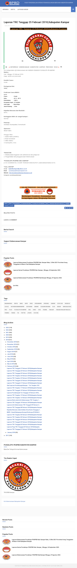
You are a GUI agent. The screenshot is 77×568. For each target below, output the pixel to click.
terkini (6, 205)
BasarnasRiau (8, 303)
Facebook (67, 303)
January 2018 (11, 432)
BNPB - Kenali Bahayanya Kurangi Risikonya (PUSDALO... (23, 412)
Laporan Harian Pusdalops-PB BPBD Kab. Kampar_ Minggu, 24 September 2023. (37, 270)
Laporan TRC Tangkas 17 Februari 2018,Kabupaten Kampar (24, 388)
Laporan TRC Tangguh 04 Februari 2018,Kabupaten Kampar (24, 419)
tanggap (51, 309)
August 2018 (11, 351)
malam (59, 306)
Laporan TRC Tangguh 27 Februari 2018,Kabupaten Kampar (24, 368)
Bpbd (10, 203)
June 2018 (10, 356)
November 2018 (12, 344)
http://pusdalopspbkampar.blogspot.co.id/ (20, 173)
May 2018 (10, 359)
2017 (7, 435)
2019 (7, 337)
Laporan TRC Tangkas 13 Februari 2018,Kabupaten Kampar (24, 395)
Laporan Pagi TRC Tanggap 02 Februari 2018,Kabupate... (23, 427)
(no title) (15, 285)
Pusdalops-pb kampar (38, 203)
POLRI (10, 309)
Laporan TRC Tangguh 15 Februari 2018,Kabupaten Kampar (24, 390)
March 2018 (11, 363)
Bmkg (5, 203)
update (12, 205)
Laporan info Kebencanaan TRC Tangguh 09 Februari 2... (23, 405)
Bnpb (26, 303)
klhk (53, 306)
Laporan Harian (22, 9)
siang (34, 309)
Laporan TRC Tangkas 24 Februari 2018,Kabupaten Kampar (24, 375)
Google (7, 306)
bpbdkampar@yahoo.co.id (18, 169)
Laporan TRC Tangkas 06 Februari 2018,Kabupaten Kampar (24, 414)
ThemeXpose (24, 565)
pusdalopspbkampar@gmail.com (18, 170)
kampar (36, 306)
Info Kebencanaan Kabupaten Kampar (14, 501)
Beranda (5, 9)
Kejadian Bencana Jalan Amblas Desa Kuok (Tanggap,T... (24, 409)
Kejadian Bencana (26, 203)
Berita (13, 9)
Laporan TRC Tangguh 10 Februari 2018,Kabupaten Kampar (24, 402)
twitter (23, 312)
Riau (47, 203)
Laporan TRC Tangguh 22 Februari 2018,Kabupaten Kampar (24, 380)
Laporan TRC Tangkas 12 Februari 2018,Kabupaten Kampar (24, 397)
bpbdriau (46, 303)
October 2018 (11, 346)
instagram (29, 306)
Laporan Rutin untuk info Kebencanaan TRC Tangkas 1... (23, 400)
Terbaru (67, 203)
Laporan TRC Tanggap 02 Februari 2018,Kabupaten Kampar (24, 424)
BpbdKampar (16, 203)
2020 (7, 335)
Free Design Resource (35, 565)
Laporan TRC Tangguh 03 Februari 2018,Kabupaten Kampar (24, 422)
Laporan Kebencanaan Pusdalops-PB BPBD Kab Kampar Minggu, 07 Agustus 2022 (37, 277)
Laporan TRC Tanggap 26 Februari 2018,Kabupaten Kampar (24, 370)
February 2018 (11, 366)
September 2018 (12, 349)
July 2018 (10, 354)
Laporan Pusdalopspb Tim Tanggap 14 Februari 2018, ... (23, 392)
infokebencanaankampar (17, 306)
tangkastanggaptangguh (57, 203)
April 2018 (10, 361)
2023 (7, 327)
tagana (45, 309)
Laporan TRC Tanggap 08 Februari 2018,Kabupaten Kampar (24, 407)
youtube (36, 312)
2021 (7, 332)
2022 (7, 330)
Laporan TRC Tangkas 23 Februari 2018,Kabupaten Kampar (24, 378)
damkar (53, 303)
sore (39, 309)
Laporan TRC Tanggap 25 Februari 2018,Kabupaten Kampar (24, 373)
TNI (18, 312)
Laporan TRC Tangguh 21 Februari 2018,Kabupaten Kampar (24, 383)
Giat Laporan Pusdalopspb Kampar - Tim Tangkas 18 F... (23, 385)
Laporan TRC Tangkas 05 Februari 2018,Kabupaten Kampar (24, 417)
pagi (6, 309)
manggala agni (67, 306)
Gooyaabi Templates (56, 565)
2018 (7, 339)
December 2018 (12, 341)
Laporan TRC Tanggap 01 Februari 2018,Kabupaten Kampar (24, 429)
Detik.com (60, 303)
